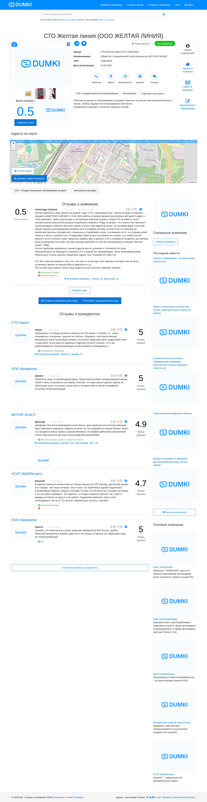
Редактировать (141, 43)
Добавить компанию (111, 5)
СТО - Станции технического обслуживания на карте (40, 190)
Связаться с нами (63, 797)
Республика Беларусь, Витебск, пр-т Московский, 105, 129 (66, 443)
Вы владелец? (165, 43)
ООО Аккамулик (24, 368)
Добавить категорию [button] (153, 94)
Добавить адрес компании (29, 178)
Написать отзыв (25, 122)
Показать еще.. (80, 290)
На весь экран (23, 171)
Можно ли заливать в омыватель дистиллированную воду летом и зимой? (170, 461)
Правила (166, 797)
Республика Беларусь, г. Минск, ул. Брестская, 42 (92, 278)
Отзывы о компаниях (159, 5)
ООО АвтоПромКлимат (165, 619)
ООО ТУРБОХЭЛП (163, 567)
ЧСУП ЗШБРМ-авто (26, 473)
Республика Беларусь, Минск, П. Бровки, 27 (59, 354)
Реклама (78, 797)
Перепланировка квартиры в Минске (172, 413)
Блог (177, 5)
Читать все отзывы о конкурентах (79, 567)
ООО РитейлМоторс (164, 674)
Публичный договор (183, 797)
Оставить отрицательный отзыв (101, 300)
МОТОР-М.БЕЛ (23, 415)
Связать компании (165, 241)
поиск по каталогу (106, 20)
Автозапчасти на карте (85, 190)
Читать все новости (174, 512)
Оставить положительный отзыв (59, 300)
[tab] (187, 50)
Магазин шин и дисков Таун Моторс (172, 722)
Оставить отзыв (135, 5)
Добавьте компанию (68, 20)
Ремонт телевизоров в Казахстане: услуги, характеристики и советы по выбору (172, 309)
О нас (158, 797)
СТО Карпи (20, 322)
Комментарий (86, 209)
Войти (189, 5)
